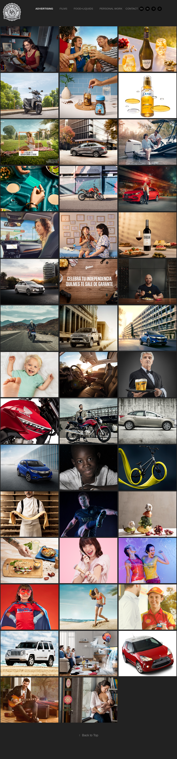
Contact (131, 8)
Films (63, 8)
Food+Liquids (83, 8)
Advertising (44, 8)
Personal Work (111, 8)
